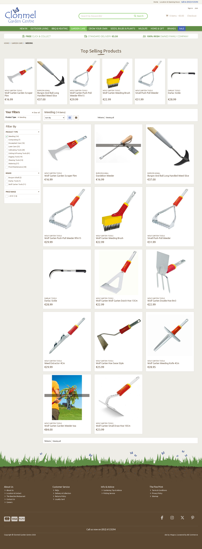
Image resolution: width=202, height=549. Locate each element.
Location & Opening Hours (170, 2)
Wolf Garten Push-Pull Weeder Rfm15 (81, 94)
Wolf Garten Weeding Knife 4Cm (163, 363)
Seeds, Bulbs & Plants (123, 28)
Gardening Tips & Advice (112, 490)
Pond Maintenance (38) (17, 167)
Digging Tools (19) (15, 157)
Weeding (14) (14, 136)
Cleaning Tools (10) (16, 160)
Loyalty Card (59, 499)
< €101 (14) (13, 196)
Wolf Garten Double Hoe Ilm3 (161, 300)
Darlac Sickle (174, 93)
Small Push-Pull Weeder (147, 93)
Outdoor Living (39, 28)
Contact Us (9, 499)
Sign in (190, 8)
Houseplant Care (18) (17, 143)
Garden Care (78, 28)
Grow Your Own (98, 28)
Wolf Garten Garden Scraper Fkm (60, 175)
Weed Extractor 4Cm (54, 363)
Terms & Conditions (158, 490)
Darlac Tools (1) (15, 181)
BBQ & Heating (60, 28)
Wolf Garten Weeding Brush (116, 93)
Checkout (191, 16)
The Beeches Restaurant (14, 496)
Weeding (22, 117)
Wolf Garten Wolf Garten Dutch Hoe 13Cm (117, 300)
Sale (181, 28)
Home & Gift (157, 28)
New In (23, 28)
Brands (171, 28)
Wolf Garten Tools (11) (17, 184)
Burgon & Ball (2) (15, 177)
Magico (173, 535)
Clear (36, 112)
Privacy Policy (156, 493)
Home (156, 2)
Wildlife (142, 28)
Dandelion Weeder (105, 175)
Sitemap (154, 496)
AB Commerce (192, 535)
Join (196, 8)
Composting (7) (14, 139)
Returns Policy (59, 496)
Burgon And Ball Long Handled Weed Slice (48, 94)
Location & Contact (12, 493)
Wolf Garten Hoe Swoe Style (110, 363)
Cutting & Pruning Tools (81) (19, 153)
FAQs (56, 490)
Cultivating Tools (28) (17, 150)
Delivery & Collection (62, 493)
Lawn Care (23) (14, 146)
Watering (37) (14, 163)
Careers (8, 502)
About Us (8, 490)
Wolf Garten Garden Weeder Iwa (60, 426)
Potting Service (108, 493)
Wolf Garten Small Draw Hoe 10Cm (113, 426)
